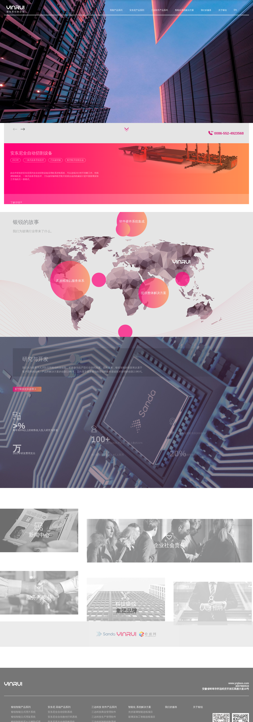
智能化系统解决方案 (184, 9)
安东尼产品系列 (136, 9)
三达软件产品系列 (159, 9)
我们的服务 (206, 9)
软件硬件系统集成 (132, 222)
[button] (23, 129)
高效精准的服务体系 (70, 280)
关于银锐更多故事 (25, 391)
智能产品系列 (116, 9)
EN (235, 9)
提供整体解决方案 (153, 292)
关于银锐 (222, 9)
